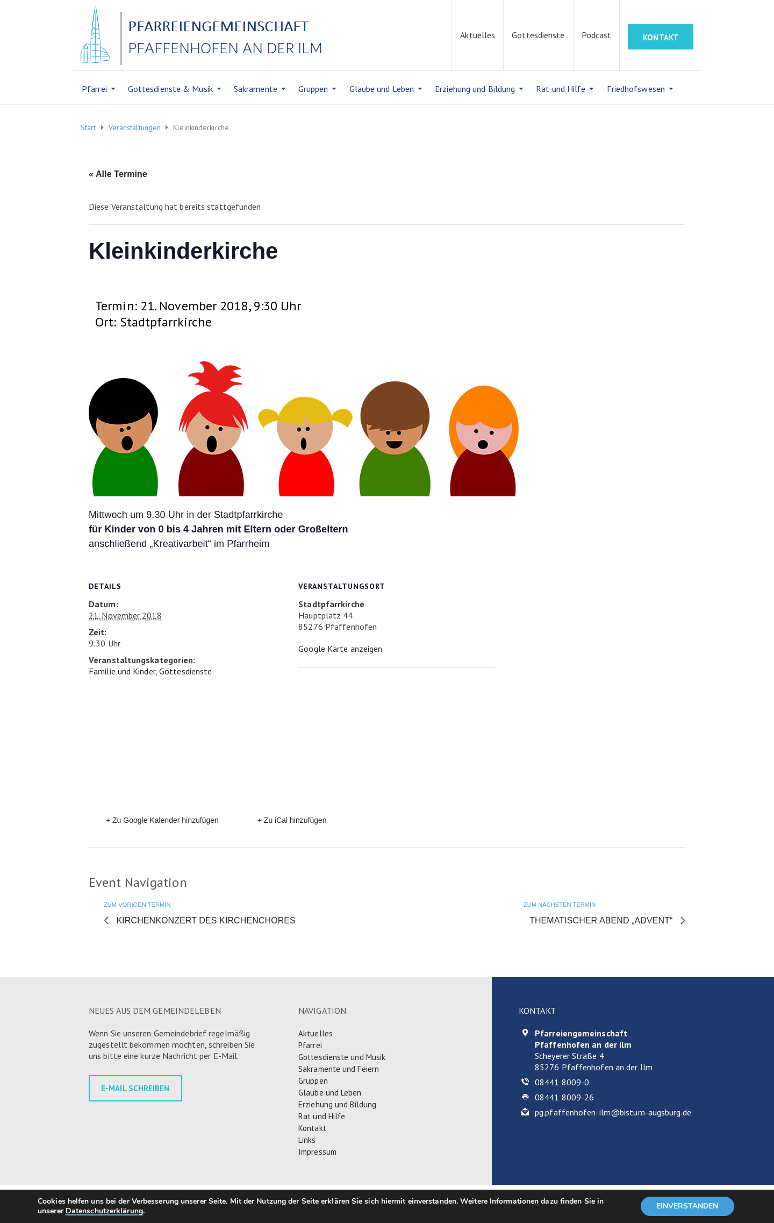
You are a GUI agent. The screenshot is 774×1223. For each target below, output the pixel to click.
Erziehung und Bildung (475, 88)
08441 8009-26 (564, 1097)
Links (307, 1140)
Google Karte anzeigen (340, 648)
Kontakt (312, 1128)
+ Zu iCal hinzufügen (292, 820)
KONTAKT (660, 37)
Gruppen (313, 88)
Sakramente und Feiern (338, 1069)
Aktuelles (477, 35)
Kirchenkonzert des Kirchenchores (205, 920)
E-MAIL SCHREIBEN (135, 1088)
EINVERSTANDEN (687, 1206)
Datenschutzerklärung (104, 1211)
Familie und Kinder (122, 671)
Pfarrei (94, 88)
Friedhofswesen (636, 88)
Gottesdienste (538, 35)
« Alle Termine (118, 174)
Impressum (317, 1152)
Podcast (597, 35)
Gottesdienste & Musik (170, 88)
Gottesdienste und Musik (341, 1057)
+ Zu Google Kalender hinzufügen (162, 820)
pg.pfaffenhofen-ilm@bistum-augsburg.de (613, 1112)
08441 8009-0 (562, 1082)
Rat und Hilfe (560, 88)
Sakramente (255, 88)
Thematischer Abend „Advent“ (602, 920)
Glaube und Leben (381, 88)
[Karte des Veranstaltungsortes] (384, 742)
